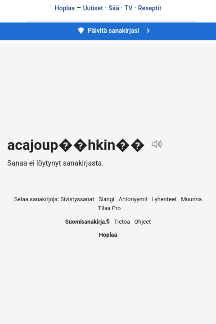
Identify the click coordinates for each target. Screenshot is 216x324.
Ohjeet (143, 221)
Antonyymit (133, 199)
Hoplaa (65, 8)
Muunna (191, 199)
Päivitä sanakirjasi (115, 30)
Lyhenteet (164, 199)
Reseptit (150, 8)
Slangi (106, 199)
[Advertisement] (108, 89)
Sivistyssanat (77, 199)
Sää (113, 8)
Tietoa (122, 221)
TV (129, 8)
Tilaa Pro (109, 208)
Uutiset (93, 8)
